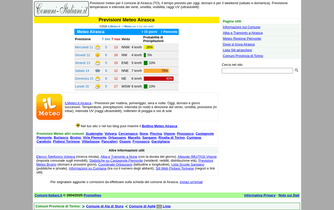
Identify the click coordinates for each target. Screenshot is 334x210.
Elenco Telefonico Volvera (55, 157)
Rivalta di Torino (171, 137)
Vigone (169, 134)
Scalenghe (94, 134)
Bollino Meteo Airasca (159, 126)
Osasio (124, 141)
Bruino (75, 137)
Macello (134, 137)
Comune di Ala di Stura (104, 206)
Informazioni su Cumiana (87, 168)
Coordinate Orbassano (115, 164)
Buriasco (61, 137)
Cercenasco (128, 134)
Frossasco (141, 141)
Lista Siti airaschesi (237, 50)
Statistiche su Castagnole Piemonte (116, 160)
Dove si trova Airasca (239, 44)
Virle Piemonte (94, 137)
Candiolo (44, 141)
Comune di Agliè (142, 206)
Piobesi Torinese (66, 141)
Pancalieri (109, 141)
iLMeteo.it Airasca (78, 103)
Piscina (156, 134)
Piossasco (185, 134)
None (144, 134)
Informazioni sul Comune (241, 27)
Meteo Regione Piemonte (242, 38)
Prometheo (92, 195)
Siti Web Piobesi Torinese (175, 168)
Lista (166, 206)
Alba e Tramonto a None (118, 157)
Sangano (149, 137)
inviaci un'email (191, 182)
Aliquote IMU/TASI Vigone (197, 157)
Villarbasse (90, 141)
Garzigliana (160, 141)
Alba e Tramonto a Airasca (243, 33)
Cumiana (194, 137)
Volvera (111, 134)
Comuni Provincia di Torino (243, 56)
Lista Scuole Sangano (187, 164)
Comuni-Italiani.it (48, 195)
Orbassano (117, 137)
